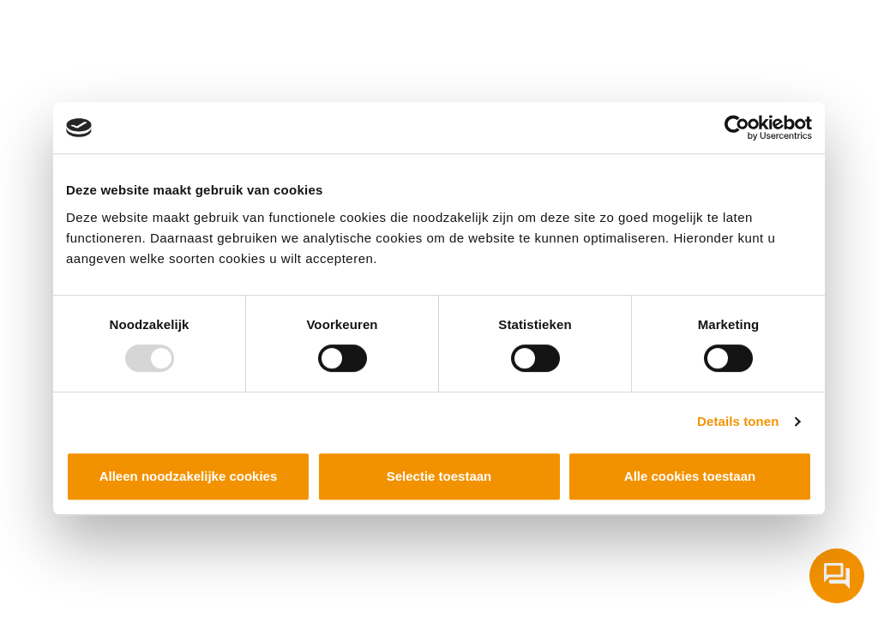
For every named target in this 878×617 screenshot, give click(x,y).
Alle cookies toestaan (689, 476)
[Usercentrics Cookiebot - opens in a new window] (737, 128)
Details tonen (738, 421)
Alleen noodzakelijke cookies (188, 476)
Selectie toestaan (439, 476)
